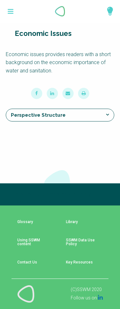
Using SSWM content (28, 242)
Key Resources (79, 262)
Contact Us (27, 262)
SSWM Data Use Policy (80, 242)
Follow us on (87, 297)
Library (72, 222)
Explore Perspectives (107, 11)
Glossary (25, 222)
